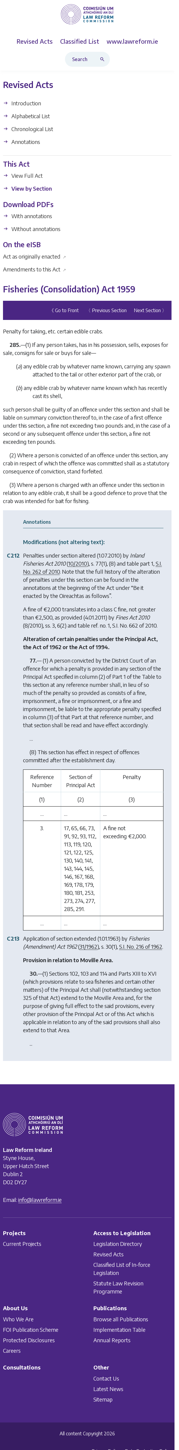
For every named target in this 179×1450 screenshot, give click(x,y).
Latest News (108, 1388)
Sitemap (103, 1399)
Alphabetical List (26, 116)
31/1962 (88, 946)
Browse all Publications (120, 1319)
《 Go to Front (64, 311)
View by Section (27, 188)
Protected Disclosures (29, 1340)
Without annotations (31, 228)
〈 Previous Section (106, 311)
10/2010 (77, 563)
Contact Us (106, 1378)
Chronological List (28, 128)
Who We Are (18, 1319)
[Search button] (103, 59)
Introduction (22, 103)
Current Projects (22, 1243)
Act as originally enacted (34, 256)
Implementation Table (119, 1329)
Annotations (21, 141)
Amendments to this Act (34, 269)
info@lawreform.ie (40, 1199)
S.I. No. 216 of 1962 (140, 946)
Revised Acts (108, 1254)
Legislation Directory (117, 1243)
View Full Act (23, 175)
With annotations (27, 215)
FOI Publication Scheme (30, 1329)
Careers (12, 1350)
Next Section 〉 (150, 311)
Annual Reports (112, 1340)
